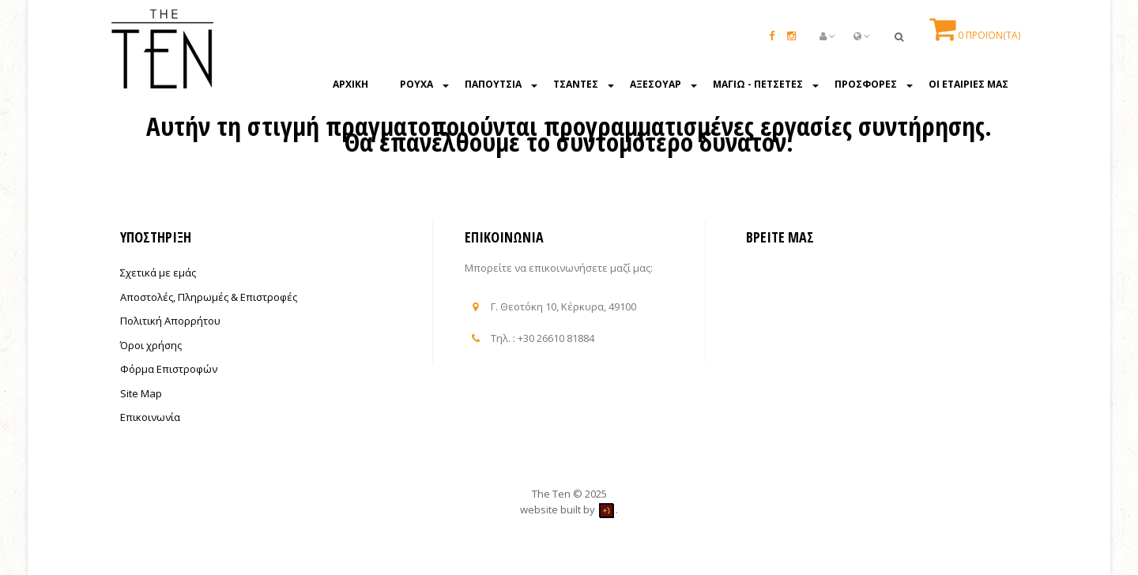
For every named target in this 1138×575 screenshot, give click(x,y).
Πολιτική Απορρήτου (170, 321)
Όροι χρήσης (151, 345)
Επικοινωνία (150, 417)
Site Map (141, 393)
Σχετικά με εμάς (158, 272)
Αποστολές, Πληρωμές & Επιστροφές (208, 297)
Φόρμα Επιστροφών (168, 369)
